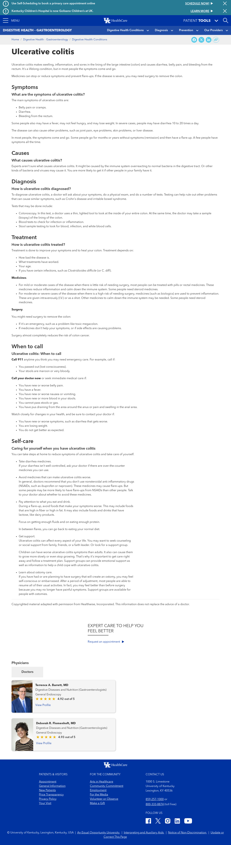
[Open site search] (225, 20)
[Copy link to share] (216, 40)
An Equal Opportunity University (98, 832)
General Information (52, 786)
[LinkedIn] (177, 821)
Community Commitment (106, 786)
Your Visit (45, 803)
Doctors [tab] (27, 672)
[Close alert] (225, 3)
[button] (11, 20)
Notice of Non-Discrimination (187, 832)
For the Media (99, 794)
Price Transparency (51, 794)
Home (15, 39)
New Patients (47, 790)
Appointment (47, 781)
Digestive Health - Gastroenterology (45, 39)
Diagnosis (161, 30)
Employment (98, 790)
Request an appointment (106, 641)
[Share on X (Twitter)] (201, 40)
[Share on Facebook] (194, 40)
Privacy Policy (47, 799)
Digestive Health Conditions (125, 30)
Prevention (186, 30)
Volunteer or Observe (104, 799)
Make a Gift (97, 803)
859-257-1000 (155, 799)
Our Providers (213, 30)
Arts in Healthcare (101, 781)
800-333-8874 (155, 804)
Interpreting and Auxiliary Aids (144, 832)
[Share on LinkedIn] (208, 40)
